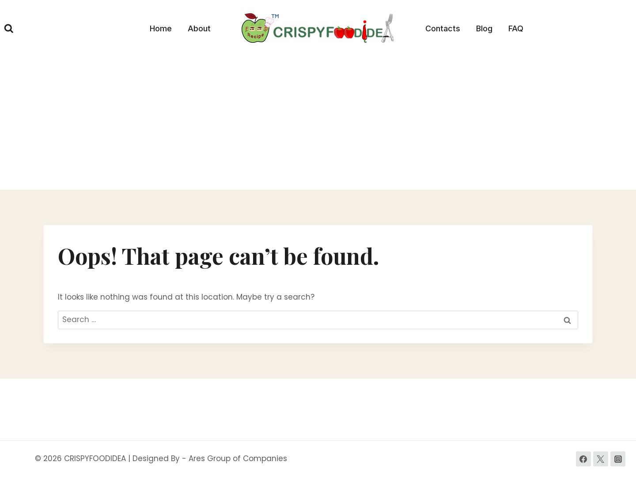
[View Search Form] (9, 29)
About (199, 28)
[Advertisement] (318, 123)
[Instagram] (617, 458)
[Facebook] (583, 458)
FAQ (515, 28)
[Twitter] (600, 458)
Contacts (442, 28)
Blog (484, 28)
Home (161, 28)
